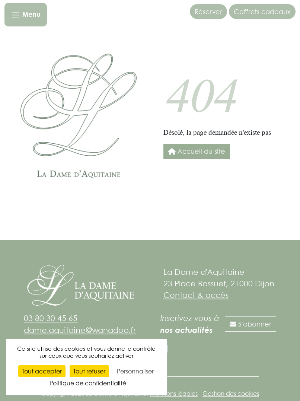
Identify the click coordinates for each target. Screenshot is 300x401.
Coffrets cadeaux (262, 11)
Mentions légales (174, 393)
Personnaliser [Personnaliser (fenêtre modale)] (135, 371)
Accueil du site (196, 151)
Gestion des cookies (230, 393)
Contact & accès (196, 295)
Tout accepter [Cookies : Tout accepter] (42, 371)
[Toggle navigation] (25, 14)
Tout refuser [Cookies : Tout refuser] (89, 371)
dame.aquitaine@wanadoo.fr (80, 330)
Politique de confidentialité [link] (88, 383)
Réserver (208, 11)
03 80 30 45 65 (50, 318)
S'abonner (250, 324)
